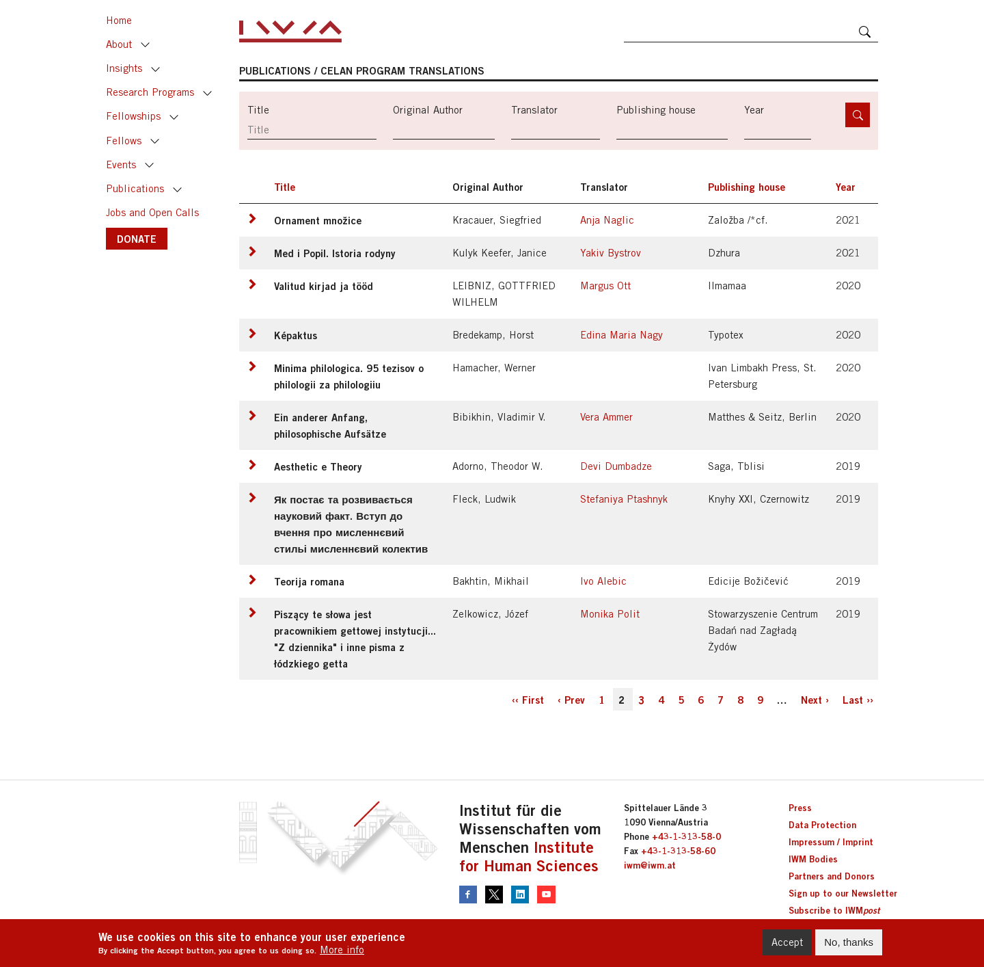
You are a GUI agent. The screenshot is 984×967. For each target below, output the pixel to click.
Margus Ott (605, 285)
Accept (787, 946)
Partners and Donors (832, 876)
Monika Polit (610, 614)
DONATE (136, 239)
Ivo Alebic (603, 581)
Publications (135, 188)
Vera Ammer (606, 417)
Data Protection (822, 824)
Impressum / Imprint (831, 841)
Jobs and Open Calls (152, 212)
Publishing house (656, 110)
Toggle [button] (145, 45)
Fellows (123, 140)
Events (121, 164)
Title (258, 110)
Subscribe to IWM (834, 910)
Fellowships (133, 116)
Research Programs (150, 92)
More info (342, 954)
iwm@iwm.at (650, 865)
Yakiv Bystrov (610, 253)
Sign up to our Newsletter (843, 893)
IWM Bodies (813, 858)
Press (800, 807)
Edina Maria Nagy (621, 335)
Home (119, 20)
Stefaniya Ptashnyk (624, 499)
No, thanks (848, 946)
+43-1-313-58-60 (678, 850)
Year (754, 110)
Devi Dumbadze (616, 466)
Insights (124, 68)
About (119, 44)
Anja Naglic (607, 220)
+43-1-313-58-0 (686, 836)
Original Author (428, 110)
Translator (534, 110)
